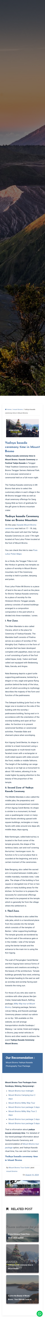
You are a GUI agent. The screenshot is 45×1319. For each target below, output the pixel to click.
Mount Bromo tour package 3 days (24, 1107)
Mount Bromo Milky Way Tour (21, 1103)
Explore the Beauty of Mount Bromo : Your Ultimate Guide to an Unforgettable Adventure (19, 1299)
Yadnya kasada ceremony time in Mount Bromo (22, 447)
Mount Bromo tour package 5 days (24, 1123)
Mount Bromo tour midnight (20, 1091)
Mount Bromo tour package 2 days (24, 1119)
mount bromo (11, 1171)
